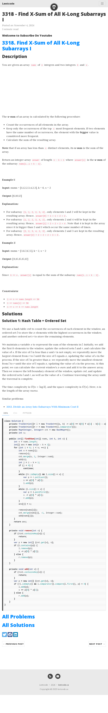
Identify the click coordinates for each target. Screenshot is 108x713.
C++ (15, 413)
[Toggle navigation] (102, 3)
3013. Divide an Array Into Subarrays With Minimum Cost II (42, 406)
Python (27, 413)
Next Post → (97, 662)
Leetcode (8, 3)
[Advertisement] (54, 90)
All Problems (18, 634)
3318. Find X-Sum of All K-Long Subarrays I (41, 45)
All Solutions (18, 643)
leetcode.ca (63, 703)
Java (6, 413)
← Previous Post (13, 662)
